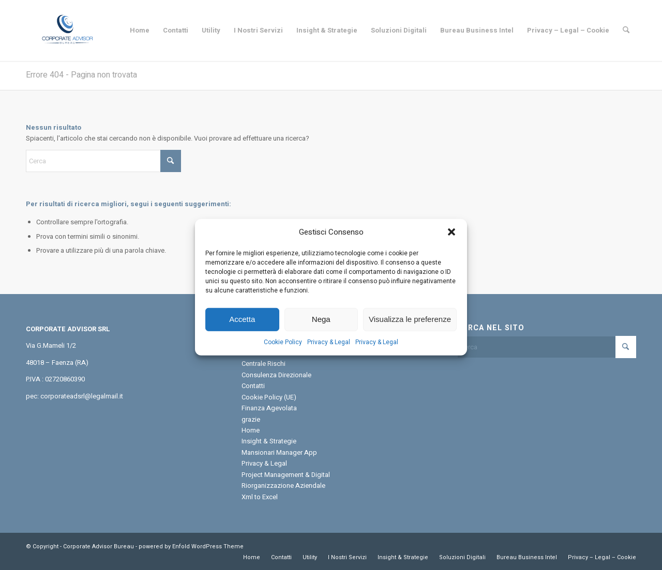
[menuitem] (139, 30)
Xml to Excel (260, 497)
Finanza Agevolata (269, 408)
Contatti (253, 386)
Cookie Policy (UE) (269, 397)
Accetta (242, 326)
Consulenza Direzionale (276, 375)
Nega (321, 326)
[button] (451, 240)
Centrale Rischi (263, 363)
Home (251, 430)
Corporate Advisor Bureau (98, 546)
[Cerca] (626, 30)
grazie (251, 419)
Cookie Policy (283, 350)
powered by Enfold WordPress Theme (191, 546)
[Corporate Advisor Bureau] (67, 30)
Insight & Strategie (269, 441)
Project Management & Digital (286, 475)
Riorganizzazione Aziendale (283, 485)
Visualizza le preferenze (410, 326)
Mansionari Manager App (279, 452)
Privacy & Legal (328, 350)
